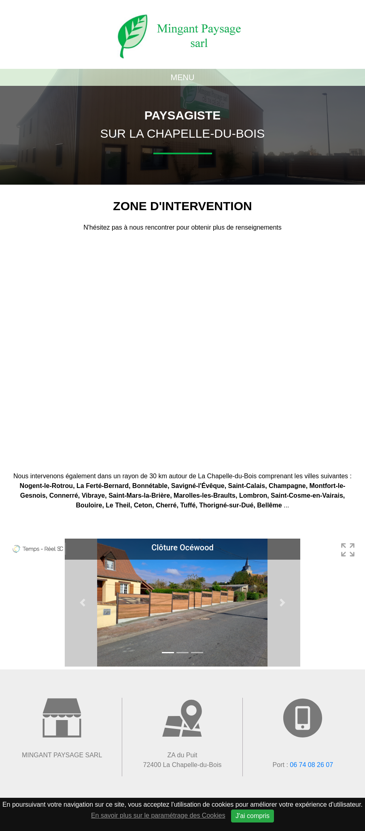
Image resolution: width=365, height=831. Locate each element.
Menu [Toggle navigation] (183, 77)
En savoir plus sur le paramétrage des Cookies (158, 815)
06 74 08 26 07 (311, 764)
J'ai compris (253, 815)
